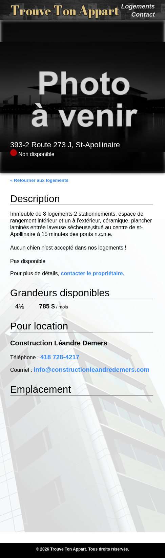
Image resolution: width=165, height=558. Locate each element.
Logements (138, 6)
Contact (143, 14)
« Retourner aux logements (39, 180)
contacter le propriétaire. (92, 273)
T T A (64, 10)
